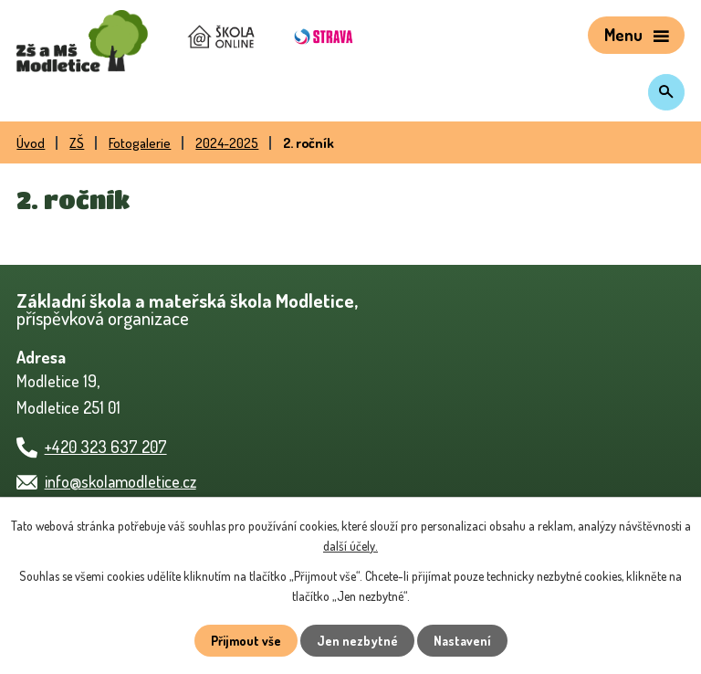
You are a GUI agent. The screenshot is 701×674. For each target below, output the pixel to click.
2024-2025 (226, 142)
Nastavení (462, 640)
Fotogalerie (140, 142)
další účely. (350, 545)
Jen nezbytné (357, 640)
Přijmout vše (246, 640)
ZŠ (76, 142)
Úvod (30, 142)
